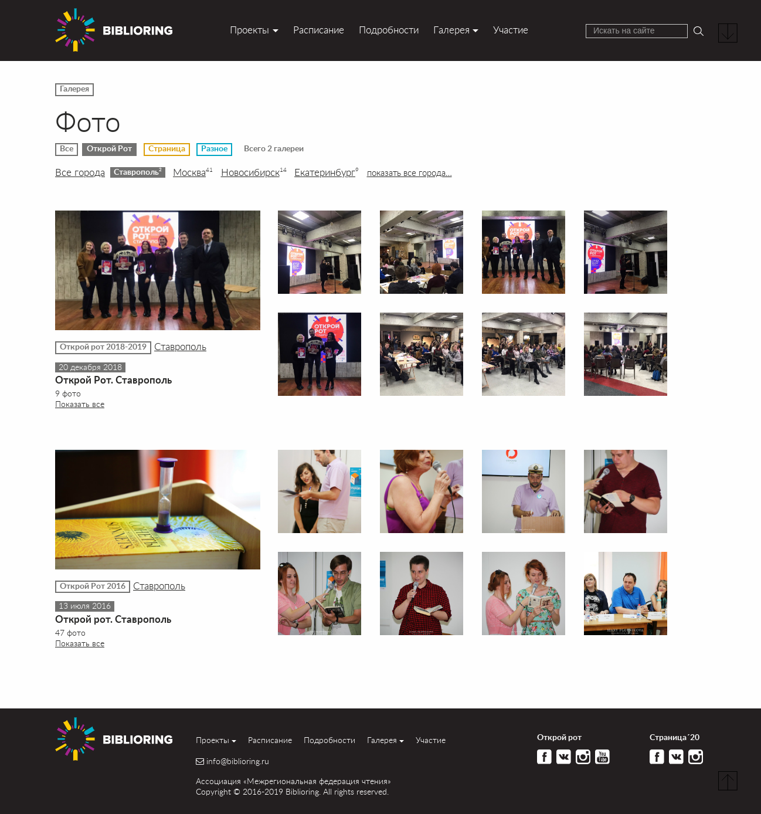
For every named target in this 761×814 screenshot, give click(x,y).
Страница (166, 149)
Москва (193, 172)
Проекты (249, 29)
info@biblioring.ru (237, 761)
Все (66, 149)
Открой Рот (109, 149)
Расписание (318, 29)
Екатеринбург (326, 172)
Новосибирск (254, 172)
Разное (214, 149)
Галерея (451, 29)
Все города (80, 172)
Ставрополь (138, 172)
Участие (510, 29)
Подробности (389, 29)
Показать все (79, 403)
